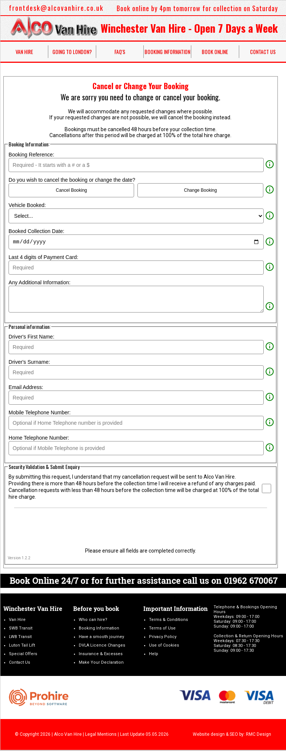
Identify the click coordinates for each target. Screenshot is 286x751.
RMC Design (258, 735)
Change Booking (200, 190)
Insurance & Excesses (101, 655)
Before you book (96, 610)
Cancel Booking (71, 190)
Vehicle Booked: (28, 205)
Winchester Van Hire (32, 610)
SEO (234, 735)
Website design (209, 735)
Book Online (215, 51)
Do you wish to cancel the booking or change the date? (72, 180)
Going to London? (72, 51)
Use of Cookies (164, 646)
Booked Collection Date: (37, 231)
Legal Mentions (101, 735)
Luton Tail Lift (22, 646)
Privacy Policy (162, 637)
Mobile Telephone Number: (40, 414)
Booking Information (167, 51)
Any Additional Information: (40, 284)
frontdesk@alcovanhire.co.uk (56, 8)
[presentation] (140, 527)
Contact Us (19, 663)
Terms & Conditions (168, 620)
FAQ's (119, 51)
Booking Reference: (31, 155)
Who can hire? (93, 620)
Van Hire (24, 51)
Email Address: (26, 388)
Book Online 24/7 (44, 581)
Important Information (175, 610)
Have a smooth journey (101, 637)
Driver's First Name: (31, 338)
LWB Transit (20, 637)
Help (153, 655)
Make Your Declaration (101, 663)
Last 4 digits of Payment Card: (44, 258)
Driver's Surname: (29, 363)
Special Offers (23, 655)
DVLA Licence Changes (102, 646)
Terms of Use (162, 629)
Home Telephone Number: (39, 439)
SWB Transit (20, 629)
